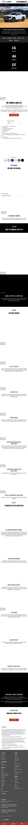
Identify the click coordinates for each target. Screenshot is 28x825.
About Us (16, 779)
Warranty (10, 40)
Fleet (15, 762)
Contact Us (16, 778)
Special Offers (17, 759)
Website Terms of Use (18, 788)
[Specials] (23, 824)
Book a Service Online (18, 769)
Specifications (16, 40)
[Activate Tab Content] (5, 160)
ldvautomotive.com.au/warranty (7, 745)
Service (16, 768)
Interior (18, 38)
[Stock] (4, 824)
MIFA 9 (2, 763)
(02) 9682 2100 (5, 802)
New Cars (16, 754)
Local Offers (17, 760)
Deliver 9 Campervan (4, 791)
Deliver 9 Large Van (4, 773)
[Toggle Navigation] (26, 4)
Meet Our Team (17, 782)
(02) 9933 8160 (5, 812)
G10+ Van (2, 770)
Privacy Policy (17, 787)
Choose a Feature (11, 195)
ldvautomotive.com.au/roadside (18, 745)
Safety (23, 38)
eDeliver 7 (2, 772)
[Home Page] (6, 1)
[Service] (14, 824)
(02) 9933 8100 (5, 807)
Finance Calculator (18, 763)
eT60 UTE (2, 757)
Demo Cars (16, 756)
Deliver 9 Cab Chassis (4, 775)
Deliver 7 (2, 769)
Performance (9, 38)
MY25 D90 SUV (3, 759)
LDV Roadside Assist (18, 772)
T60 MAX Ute (3, 754)
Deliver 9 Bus (3, 765)
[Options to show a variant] (14, 123)
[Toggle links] (5, 819)
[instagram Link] (5, 793)
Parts (15, 771)
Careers (16, 781)
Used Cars (16, 757)
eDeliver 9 (2, 776)
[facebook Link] (2, 793)
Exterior (14, 38)
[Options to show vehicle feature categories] (11, 196)
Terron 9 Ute (3, 756)
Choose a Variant (14, 122)
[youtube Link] (3, 793)
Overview (4, 38)
